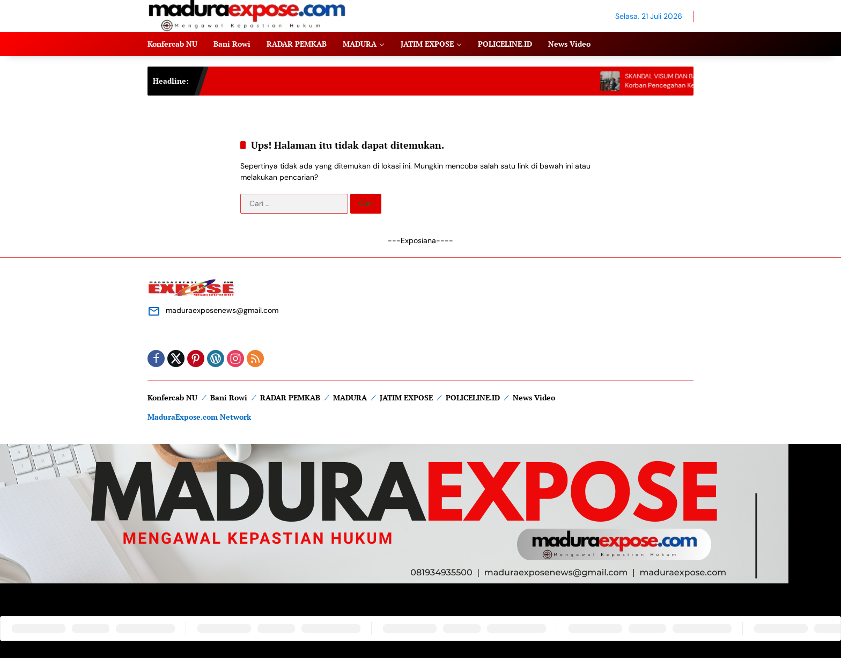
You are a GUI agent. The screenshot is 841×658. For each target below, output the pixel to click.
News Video (534, 397)
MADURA (350, 397)
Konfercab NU (172, 397)
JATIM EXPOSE (406, 397)
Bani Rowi (228, 397)
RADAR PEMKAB (290, 397)
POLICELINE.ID (473, 397)
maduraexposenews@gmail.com (222, 310)
